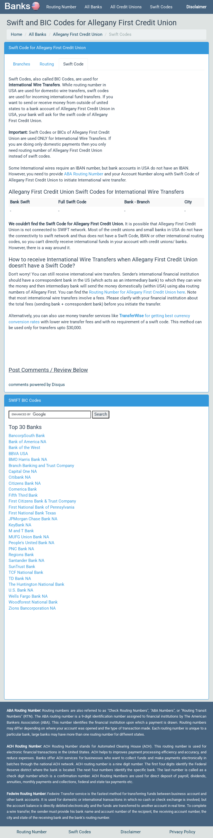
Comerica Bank (23, 489)
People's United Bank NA (31, 542)
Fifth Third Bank (23, 495)
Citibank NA (20, 477)
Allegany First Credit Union (77, 34)
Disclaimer (131, 831)
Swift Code (73, 64)
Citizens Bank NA (25, 483)
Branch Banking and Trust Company (41, 465)
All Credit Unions (126, 6)
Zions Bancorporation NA (32, 608)
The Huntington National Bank (36, 584)
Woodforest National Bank (33, 602)
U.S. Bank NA (21, 590)
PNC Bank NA (21, 548)
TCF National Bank (26, 572)
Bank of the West (24, 447)
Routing (47, 64)
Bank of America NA (27, 441)
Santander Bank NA (26, 560)
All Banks (93, 6)
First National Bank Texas (32, 513)
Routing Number (61, 6)
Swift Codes (161, 6)
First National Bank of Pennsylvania (41, 507)
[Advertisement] (159, 108)
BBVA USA (18, 453)
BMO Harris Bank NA (28, 459)
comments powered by (37, 384)
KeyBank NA (20, 525)
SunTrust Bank (22, 566)
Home (16, 34)
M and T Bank (21, 530)
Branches (21, 64)
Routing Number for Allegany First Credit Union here (137, 292)
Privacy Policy (182, 831)
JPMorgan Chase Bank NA (33, 518)
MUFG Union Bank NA (29, 536)
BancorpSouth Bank (27, 435)
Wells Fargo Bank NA (28, 596)
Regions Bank (21, 554)
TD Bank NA (20, 578)
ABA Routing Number (83, 173)
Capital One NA (23, 471)
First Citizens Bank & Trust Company (42, 501)
